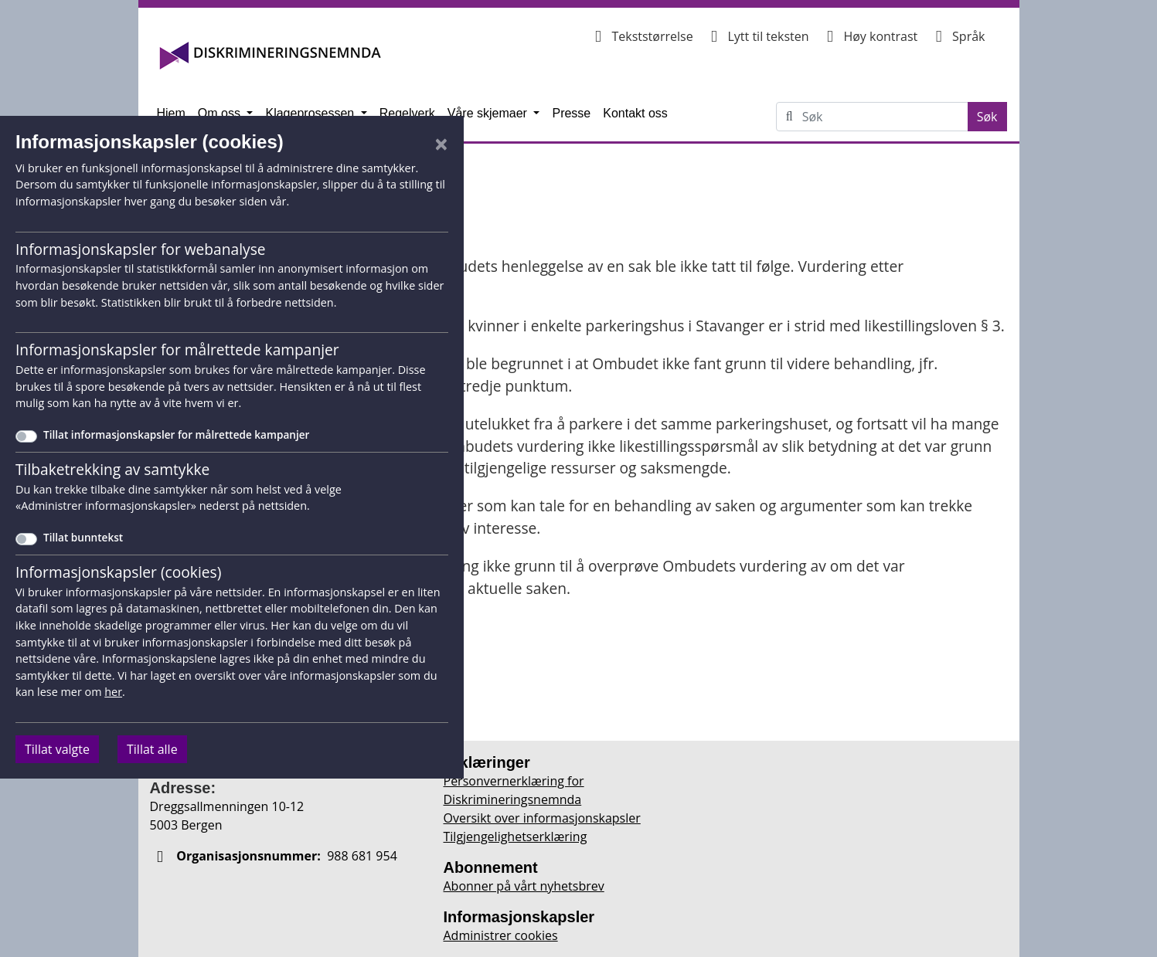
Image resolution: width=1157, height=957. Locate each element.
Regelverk (407, 113)
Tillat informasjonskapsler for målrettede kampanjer (176, 434)
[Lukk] (441, 143)
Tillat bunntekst (83, 537)
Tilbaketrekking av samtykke (112, 469)
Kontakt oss (635, 113)
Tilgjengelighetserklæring (515, 836)
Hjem (171, 113)
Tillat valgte (57, 749)
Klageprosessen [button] (311, 113)
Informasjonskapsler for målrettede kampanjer (177, 349)
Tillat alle (152, 749)
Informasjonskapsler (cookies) (118, 572)
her (113, 691)
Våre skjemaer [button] (489, 113)
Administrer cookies (501, 935)
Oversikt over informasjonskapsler (542, 817)
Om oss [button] (221, 113)
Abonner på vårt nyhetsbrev (524, 885)
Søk (992, 116)
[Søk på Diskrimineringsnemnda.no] (885, 116)
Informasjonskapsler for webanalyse (140, 249)
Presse (571, 113)
